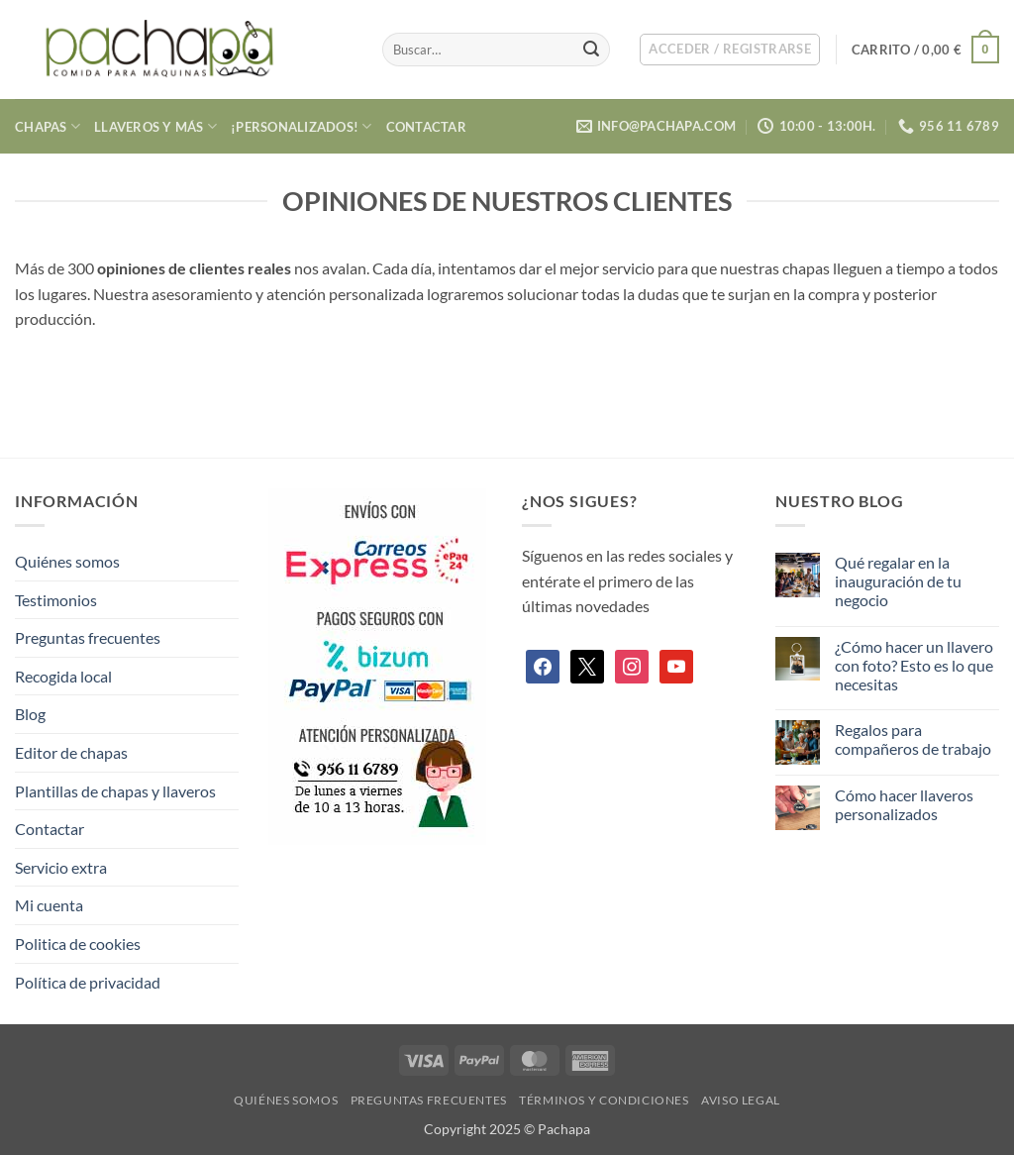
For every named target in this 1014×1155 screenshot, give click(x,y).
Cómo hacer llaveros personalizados (904, 804)
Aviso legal (740, 1100)
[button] (730, 49)
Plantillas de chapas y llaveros (115, 791)
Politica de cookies (78, 943)
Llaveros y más (155, 126)
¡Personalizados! (301, 126)
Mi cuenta (49, 904)
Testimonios (56, 599)
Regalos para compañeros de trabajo (913, 739)
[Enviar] (592, 49)
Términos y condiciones (603, 1100)
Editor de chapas (71, 752)
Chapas (47, 126)
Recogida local (63, 676)
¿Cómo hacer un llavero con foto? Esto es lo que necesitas (914, 665)
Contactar (426, 127)
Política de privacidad (87, 982)
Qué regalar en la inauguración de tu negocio (898, 581)
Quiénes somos (67, 561)
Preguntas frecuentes (87, 637)
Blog (30, 713)
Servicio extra (61, 867)
